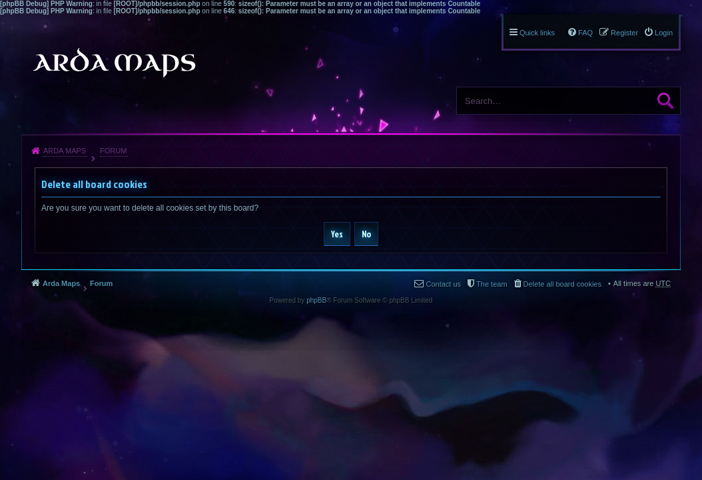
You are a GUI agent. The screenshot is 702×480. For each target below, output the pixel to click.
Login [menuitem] (664, 33)
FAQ (585, 33)
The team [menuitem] (491, 284)
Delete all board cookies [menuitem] (562, 284)
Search (665, 100)
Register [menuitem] (624, 33)
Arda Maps (64, 151)
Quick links (537, 33)
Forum (113, 151)
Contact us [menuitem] (443, 284)
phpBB (316, 300)
